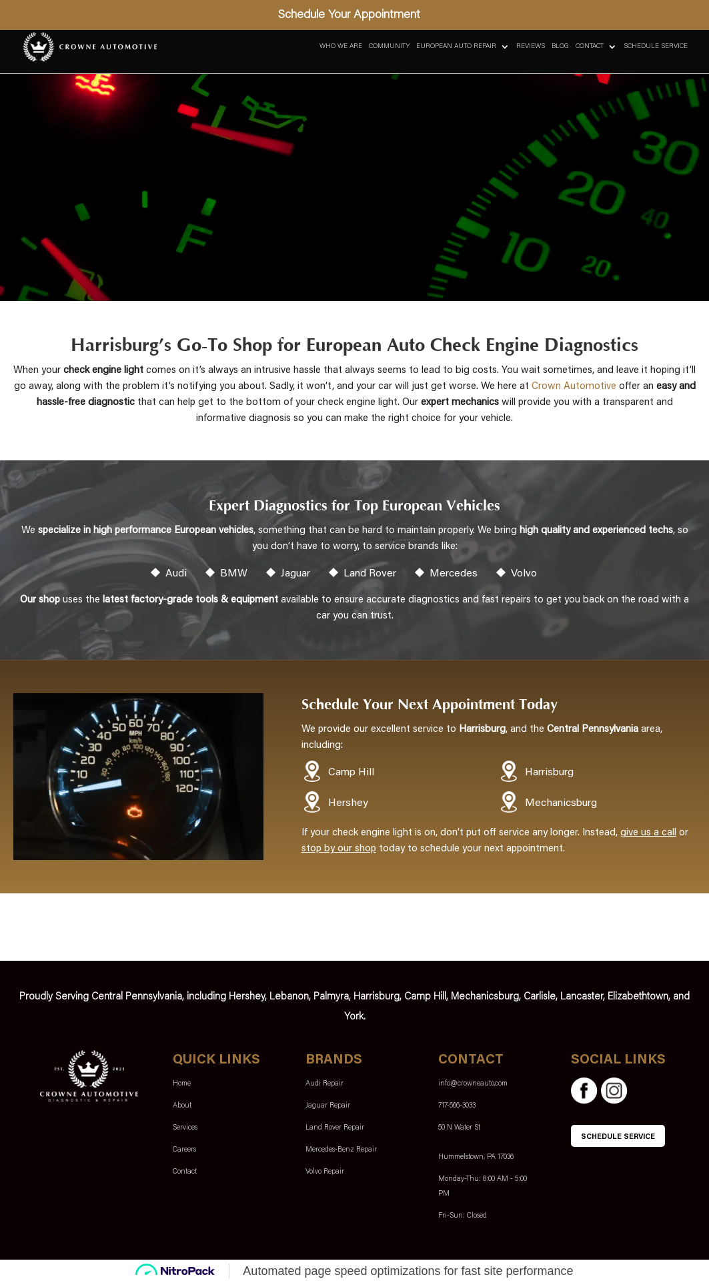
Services (185, 1128)
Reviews (530, 46)
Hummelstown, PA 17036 (476, 1157)
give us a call (648, 833)
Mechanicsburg (561, 803)
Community (389, 46)
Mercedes (454, 573)
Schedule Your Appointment (349, 15)
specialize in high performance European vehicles (145, 531)
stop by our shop (338, 849)
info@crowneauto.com (473, 1084)
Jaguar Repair (327, 1106)
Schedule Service (656, 46)
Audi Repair (324, 1084)
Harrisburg (549, 772)
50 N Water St (459, 1128)
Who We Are (340, 46)
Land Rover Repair (334, 1128)
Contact (590, 46)
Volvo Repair (324, 1172)
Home (182, 1084)
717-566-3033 (457, 1106)
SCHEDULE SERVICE (618, 1137)
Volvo (524, 573)
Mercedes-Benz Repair (341, 1150)
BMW (233, 573)
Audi (176, 573)
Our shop (40, 600)
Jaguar (295, 573)
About (182, 1106)
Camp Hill (351, 772)
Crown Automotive (574, 387)
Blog (560, 46)
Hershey (348, 803)
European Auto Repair (456, 46)
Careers (184, 1150)
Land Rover (369, 573)
